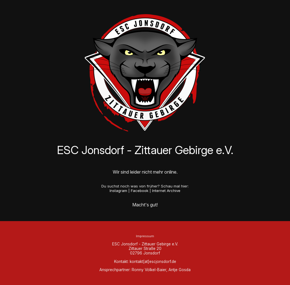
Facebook (139, 190)
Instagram (118, 190)
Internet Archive (166, 190)
